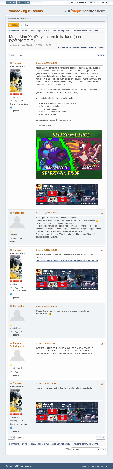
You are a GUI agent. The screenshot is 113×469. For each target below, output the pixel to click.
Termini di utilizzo (94, 466)
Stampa (101, 55)
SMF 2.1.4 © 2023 (12, 466)
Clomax (17, 63)
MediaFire (67, 120)
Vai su (11, 438)
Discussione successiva (92, 47)
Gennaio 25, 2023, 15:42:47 (46, 383)
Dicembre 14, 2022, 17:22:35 (46, 213)
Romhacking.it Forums (25, 11)
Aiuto (84, 466)
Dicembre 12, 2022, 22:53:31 (46, 63)
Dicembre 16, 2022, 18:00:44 (46, 306)
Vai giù (11, 55)
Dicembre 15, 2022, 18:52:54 (46, 250)
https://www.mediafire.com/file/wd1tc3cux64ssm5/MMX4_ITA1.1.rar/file (67, 260)
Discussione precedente (68, 47)
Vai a (68, 449)
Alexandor (18, 213)
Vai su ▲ (104, 466)
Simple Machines (26, 466)
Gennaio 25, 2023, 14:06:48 (46, 343)
